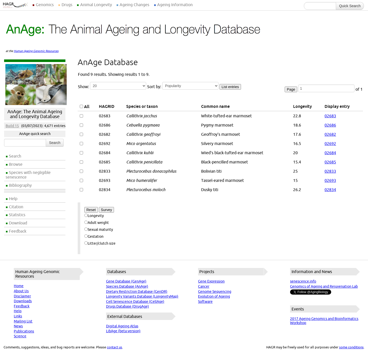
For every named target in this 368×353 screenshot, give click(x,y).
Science (20, 336)
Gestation (93, 236)
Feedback (17, 231)
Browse (15, 164)
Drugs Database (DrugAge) (127, 306)
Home (19, 286)
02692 (330, 143)
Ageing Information (175, 4)
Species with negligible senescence (28, 174)
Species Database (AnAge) (127, 286)
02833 (330, 171)
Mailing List (23, 321)
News (18, 326)
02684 (330, 152)
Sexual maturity (98, 229)
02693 (330, 180)
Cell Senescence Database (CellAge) (135, 301)
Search (15, 156)
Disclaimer (22, 296)
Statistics (17, 214)
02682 (330, 134)
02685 (330, 162)
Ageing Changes (134, 4)
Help (13, 198)
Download (18, 223)
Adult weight (96, 223)
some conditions (351, 347)
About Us (21, 291)
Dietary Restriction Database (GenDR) (136, 291)
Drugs (67, 4)
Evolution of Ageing (214, 296)
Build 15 (12, 126)
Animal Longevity (96, 4)
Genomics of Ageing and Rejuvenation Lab (324, 286)
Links (18, 316)
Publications (24, 331)
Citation (16, 206)
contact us (114, 347)
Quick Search (350, 6)
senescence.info (303, 281)
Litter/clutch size (100, 243)
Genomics (45, 4)
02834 (330, 189)
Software (205, 301)
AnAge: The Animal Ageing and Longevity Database (34, 114)
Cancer (203, 286)
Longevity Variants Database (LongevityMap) (142, 296)
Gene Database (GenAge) (126, 281)
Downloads (23, 301)
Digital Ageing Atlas (122, 326)
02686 (330, 125)
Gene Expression (211, 281)
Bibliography (20, 185)
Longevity (94, 216)
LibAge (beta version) (123, 331)
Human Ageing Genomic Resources (36, 51)
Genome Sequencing (214, 291)
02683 (330, 115)
